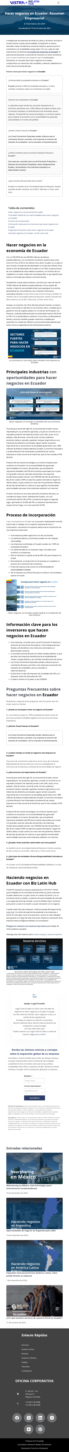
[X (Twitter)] (23, 1415)
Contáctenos (27, 1368)
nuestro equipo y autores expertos (47, 934)
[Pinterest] (34, 1426)
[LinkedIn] (34, 1415)
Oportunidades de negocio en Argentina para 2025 (30, 1227)
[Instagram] (46, 1415)
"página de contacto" (34, 1031)
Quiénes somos (28, 1346)
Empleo (25, 1359)
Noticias (25, 1351)
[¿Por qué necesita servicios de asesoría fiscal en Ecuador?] (34, 1298)
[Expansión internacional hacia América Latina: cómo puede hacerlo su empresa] (34, 1253)
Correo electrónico (33, 1083)
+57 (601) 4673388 (32, 1399)
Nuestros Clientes (29, 1355)
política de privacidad (14, 1126)
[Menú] (64, 3)
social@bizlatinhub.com (15, 1120)
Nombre (28, 1073)
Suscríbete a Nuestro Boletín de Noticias (45, 1438)
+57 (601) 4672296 (32, 1402)
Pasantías (26, 1364)
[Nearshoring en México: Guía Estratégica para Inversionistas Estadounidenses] (34, 1165)
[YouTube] (58, 1415)
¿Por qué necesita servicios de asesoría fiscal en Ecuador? (34, 1315)
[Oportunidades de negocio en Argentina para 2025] (34, 1210)
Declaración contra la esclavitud (34, 1442)
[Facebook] (11, 1415)
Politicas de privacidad (16, 1438)
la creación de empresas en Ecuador (42, 52)
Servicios (25, 1342)
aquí (42, 1026)
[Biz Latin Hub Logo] (19, 3)
